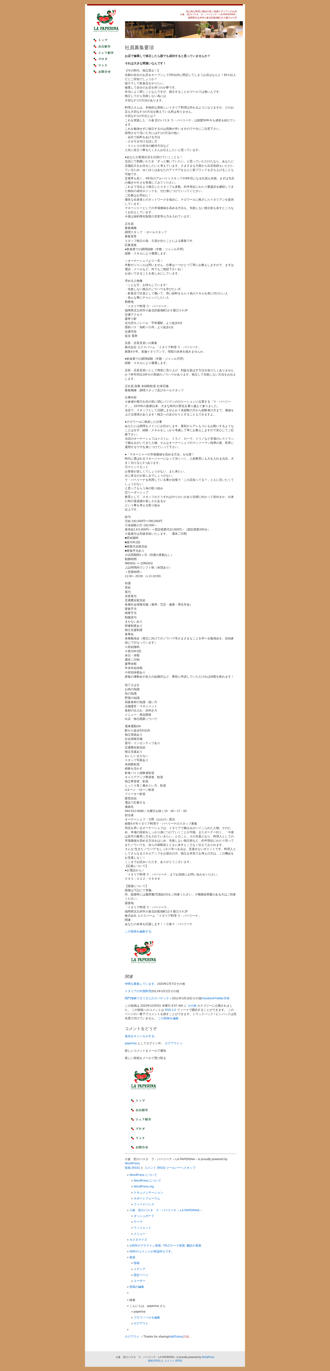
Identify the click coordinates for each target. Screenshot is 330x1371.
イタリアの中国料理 (138, 991)
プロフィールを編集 (147, 1317)
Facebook (208, 998)
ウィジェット (142, 1227)
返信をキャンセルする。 (141, 1036)
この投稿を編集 (169, 1018)
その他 (192, 1005)
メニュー (139, 1233)
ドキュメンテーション (148, 1192)
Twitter (219, 998)
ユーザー (139, 1280)
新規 (132, 1257)
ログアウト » (173, 1043)
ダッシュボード (144, 1216)
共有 (227, 998)
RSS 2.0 (170, 1009)
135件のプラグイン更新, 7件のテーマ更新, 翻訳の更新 (165, 1245)
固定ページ (141, 1275)
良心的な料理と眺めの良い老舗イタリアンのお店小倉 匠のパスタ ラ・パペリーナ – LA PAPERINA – (208, 13)
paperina (131, 1043)
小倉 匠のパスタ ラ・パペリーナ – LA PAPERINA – (165, 1210)
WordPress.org (144, 1186)
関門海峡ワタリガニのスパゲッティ (148, 998)
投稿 (137, 1263)
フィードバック (144, 1204)
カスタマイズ (138, 1239)
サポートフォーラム (147, 1198)
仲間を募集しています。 (141, 983)
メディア (139, 1269)
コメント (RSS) (154, 1167)
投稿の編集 (136, 1286)
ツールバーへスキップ (181, 1167)
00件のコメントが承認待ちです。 (151, 1251)
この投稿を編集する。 (139, 931)
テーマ (138, 1221)
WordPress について (143, 1175)
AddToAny (176, 1336)
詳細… (187, 1336)
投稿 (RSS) (132, 1167)
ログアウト (141, 1323)
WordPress (132, 1163)
